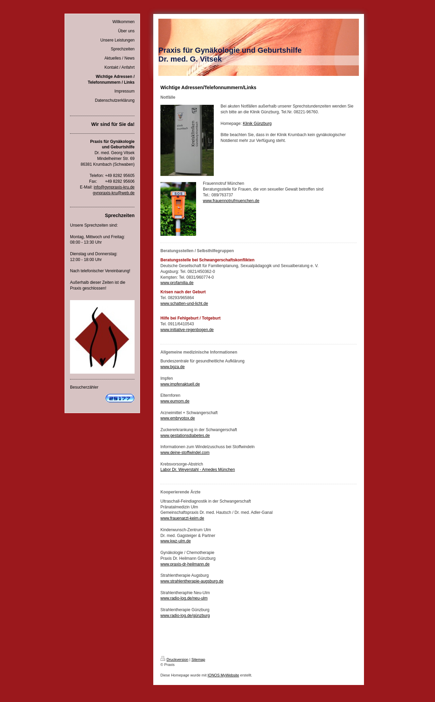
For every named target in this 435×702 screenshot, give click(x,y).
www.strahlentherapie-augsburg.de (191, 581)
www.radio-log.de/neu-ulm (184, 598)
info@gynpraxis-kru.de (114, 187)
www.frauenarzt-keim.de (182, 518)
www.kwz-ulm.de (175, 541)
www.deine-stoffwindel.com (185, 452)
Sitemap (198, 659)
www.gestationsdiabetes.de (185, 435)
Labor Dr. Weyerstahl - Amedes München (197, 469)
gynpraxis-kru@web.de (114, 193)
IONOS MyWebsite (223, 675)
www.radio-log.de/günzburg (185, 615)
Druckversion (174, 659)
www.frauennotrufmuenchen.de (231, 200)
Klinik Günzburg (257, 123)
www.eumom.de (174, 401)
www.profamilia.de (176, 282)
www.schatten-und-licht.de (184, 303)
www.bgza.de (172, 366)
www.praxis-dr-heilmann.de (185, 564)
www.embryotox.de (177, 418)
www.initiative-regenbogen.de (187, 329)
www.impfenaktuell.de (180, 384)
